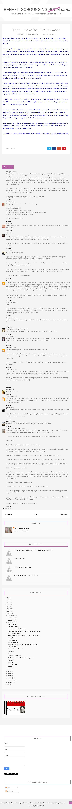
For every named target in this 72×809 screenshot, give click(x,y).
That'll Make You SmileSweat (16, 629)
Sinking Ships (12, 638)
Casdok (8, 389)
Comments (9, 791)
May (9, 673)
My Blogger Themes (59, 803)
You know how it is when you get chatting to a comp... (24, 631)
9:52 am (8, 221)
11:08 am (9, 278)
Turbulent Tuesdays (14, 627)
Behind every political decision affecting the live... (22, 644)
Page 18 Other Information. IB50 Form (26, 575)
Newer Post (8, 514)
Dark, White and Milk (14, 633)
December (11, 615)
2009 (8, 611)
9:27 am (8, 200)
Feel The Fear (12, 647)
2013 (8, 602)
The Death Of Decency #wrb (23, 567)
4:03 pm (8, 506)
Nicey (8, 327)
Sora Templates (45, 803)
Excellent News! (12, 664)
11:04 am (9, 248)
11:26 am (9, 300)
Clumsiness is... (12, 624)
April (9, 675)
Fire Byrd (9, 336)
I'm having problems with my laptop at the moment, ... (24, 635)
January (10, 682)
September (11, 622)
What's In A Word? (19, 559)
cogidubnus (9, 348)
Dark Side (9, 421)
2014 (8, 600)
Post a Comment (7, 508)
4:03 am (8, 367)
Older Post (64, 514)
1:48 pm (8, 325)
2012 (8, 604)
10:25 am (9, 231)
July (9, 669)
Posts (7, 787)
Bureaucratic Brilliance (14, 655)
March (10, 678)
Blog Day (10, 660)
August (10, 667)
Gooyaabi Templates (38, 806)
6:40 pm (8, 345)
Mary (7, 250)
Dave (7, 233)
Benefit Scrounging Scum (19, 803)
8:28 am (8, 387)
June (9, 671)
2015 (8, 598)
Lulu (9, 653)
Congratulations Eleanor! (15, 649)
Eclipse (8, 280)
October (10, 620)
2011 (8, 607)
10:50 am (9, 394)
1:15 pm (8, 426)
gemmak (9, 408)
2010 (8, 609)
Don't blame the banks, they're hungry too (21, 658)
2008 (8, 613)
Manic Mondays (13, 640)
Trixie (8, 223)
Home (36, 514)
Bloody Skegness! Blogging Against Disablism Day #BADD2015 (33, 550)
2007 (8, 684)
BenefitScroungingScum (13, 428)
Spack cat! (11, 662)
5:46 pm (8, 419)
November (11, 618)
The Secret (11, 651)
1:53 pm (8, 334)
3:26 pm (8, 405)
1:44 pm (8, 316)
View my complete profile (21, 531)
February (11, 680)
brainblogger (10, 396)
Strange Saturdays (13, 642)
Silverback (9, 202)
